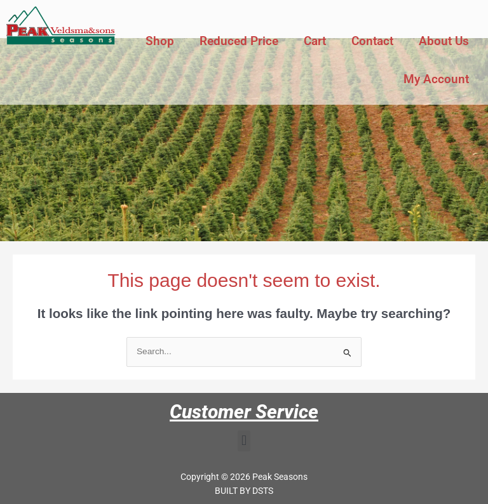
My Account (436, 79)
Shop (160, 41)
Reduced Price (239, 41)
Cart (315, 41)
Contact (372, 41)
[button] (244, 440)
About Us (444, 41)
